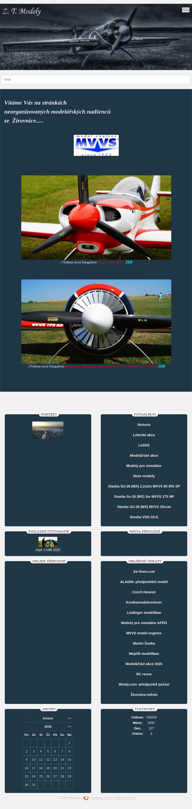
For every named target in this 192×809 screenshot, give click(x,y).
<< (26, 718)
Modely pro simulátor (144, 466)
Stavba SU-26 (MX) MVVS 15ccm (144, 507)
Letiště (144, 445)
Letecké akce (144, 435)
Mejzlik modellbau (144, 654)
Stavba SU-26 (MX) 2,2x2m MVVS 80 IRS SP (144, 486)
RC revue (144, 674)
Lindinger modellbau (144, 613)
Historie (144, 425)
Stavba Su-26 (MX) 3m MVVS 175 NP (144, 497)
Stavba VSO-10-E (144, 517)
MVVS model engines (144, 633)
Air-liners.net (144, 572)
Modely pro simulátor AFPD (144, 623)
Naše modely (144, 476)
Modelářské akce (144, 456)
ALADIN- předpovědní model (144, 582)
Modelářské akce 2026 (144, 664)
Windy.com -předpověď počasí (143, 684)
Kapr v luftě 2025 (48, 550)
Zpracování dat (126, 798)
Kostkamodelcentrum (144, 602)
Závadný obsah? (102, 798)
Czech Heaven (144, 592)
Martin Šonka (144, 643)
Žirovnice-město (144, 695)
